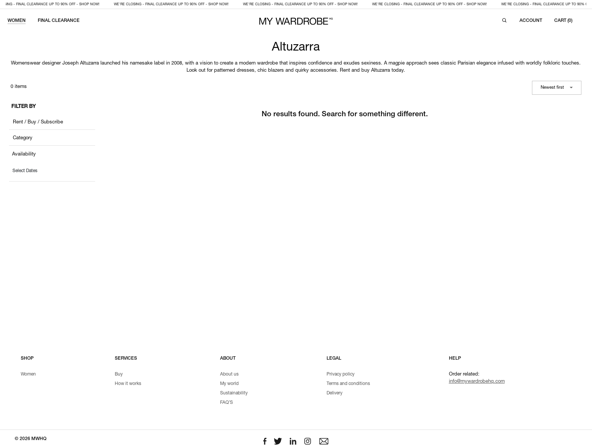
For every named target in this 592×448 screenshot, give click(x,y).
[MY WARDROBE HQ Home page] (296, 21)
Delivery (334, 393)
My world (229, 384)
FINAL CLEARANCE (59, 20)
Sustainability (234, 393)
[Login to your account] (531, 20)
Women (28, 374)
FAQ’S (226, 402)
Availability (24, 154)
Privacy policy (341, 374)
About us (229, 374)
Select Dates (24, 171)
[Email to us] (323, 441)
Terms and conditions (348, 384)
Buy (119, 374)
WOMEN (17, 20)
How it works (128, 384)
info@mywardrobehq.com (477, 381)
